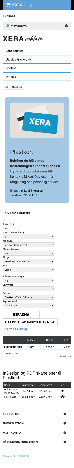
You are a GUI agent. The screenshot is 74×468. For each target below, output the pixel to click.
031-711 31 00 (31, 195)
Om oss (11, 77)
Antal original (11, 232)
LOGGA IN (66, 26)
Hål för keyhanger (13, 276)
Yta (5, 265)
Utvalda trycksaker (19, 59)
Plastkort (17, 87)
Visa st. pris (12, 353)
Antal (6, 224)
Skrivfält (8, 284)
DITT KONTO (18, 26)
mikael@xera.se (32, 190)
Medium (8, 240)
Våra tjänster (14, 51)
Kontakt (11, 68)
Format (7, 293)
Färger (6, 257)
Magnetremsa (11, 249)
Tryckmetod (10, 301)
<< (27, 340)
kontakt (9, 16)
